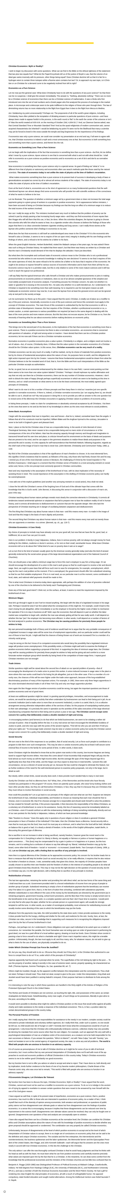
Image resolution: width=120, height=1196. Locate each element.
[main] (59, 30)
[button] (3, 3)
